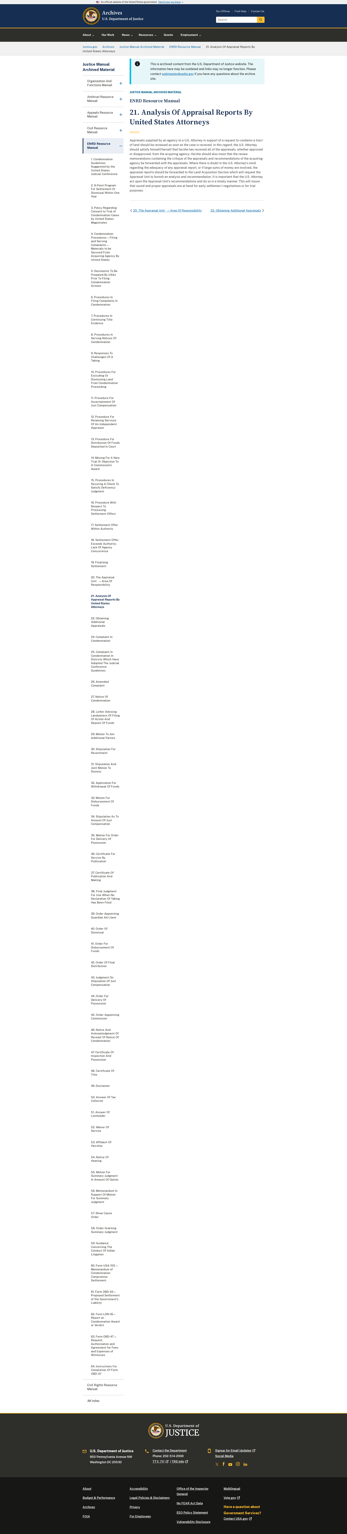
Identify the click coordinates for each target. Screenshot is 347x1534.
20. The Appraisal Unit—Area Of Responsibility (167, 210)
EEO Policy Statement (192, 1512)
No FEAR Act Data (190, 1503)
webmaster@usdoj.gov (178, 74)
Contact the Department (170, 1450)
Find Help (240, 11)
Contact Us (257, 11)
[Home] (113, 23)
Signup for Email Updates (235, 1450)
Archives (89, 1507)
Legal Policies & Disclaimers (150, 1498)
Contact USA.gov (238, 1519)
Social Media (224, 1456)
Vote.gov (232, 1498)
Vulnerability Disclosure (193, 1522)
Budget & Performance (99, 1498)
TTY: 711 (161, 1461)
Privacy (135, 1507)
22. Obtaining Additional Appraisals (236, 210)
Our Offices (223, 11)
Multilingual (232, 1489)
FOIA (86, 1516)
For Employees (140, 1516)
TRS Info (180, 1461)
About (87, 1489)
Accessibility (139, 1489)
